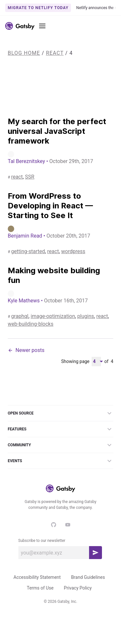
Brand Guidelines (88, 577)
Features (60, 429)
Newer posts (26, 350)
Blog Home (24, 53)
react (55, 53)
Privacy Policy (78, 588)
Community (60, 445)
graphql (19, 316)
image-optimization (53, 316)
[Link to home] (20, 26)
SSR (30, 177)
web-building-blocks (30, 324)
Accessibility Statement (37, 577)
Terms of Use (40, 588)
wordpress (73, 251)
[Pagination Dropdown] (96, 361)
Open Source (60, 413)
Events (60, 461)
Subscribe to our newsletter (42, 540)
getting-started (28, 251)
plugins (85, 316)
